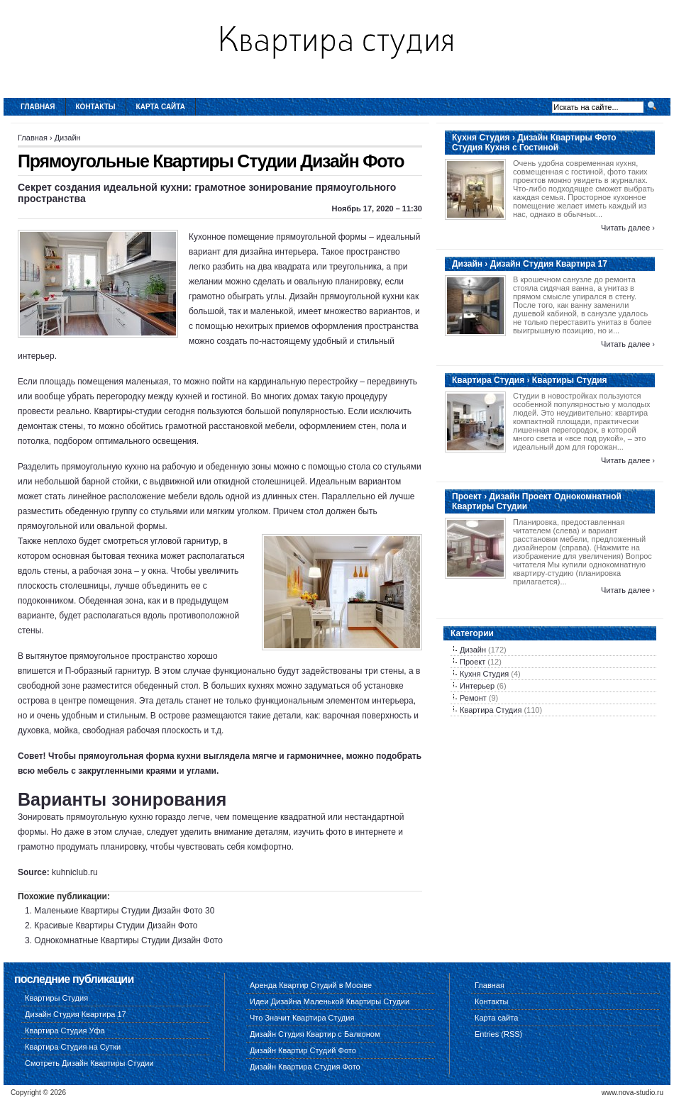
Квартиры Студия (56, 998)
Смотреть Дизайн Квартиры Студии (89, 1063)
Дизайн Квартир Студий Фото (303, 1050)
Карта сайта (160, 107)
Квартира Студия (490, 710)
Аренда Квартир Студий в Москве (311, 985)
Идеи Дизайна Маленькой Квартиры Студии (329, 1001)
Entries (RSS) (498, 1034)
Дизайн (68, 137)
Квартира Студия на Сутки (73, 1047)
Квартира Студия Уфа (65, 1030)
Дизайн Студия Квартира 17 (75, 1014)
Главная (38, 107)
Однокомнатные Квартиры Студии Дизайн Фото (128, 940)
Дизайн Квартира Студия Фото (305, 1066)
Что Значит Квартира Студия (302, 1017)
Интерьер (477, 686)
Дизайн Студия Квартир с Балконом (315, 1034)
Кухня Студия (484, 674)
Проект (472, 661)
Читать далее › (628, 227)
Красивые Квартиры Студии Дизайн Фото (115, 925)
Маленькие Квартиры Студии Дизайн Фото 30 (124, 911)
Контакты (96, 107)
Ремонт (473, 698)
